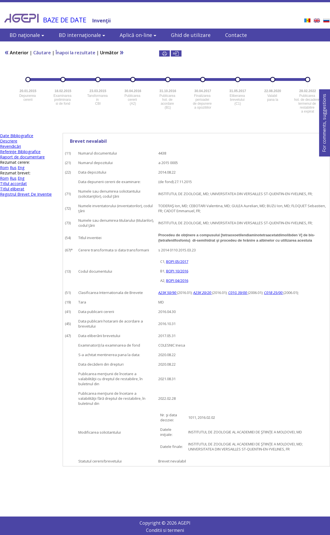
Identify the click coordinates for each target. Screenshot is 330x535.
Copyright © (153, 523)
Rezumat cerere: (15, 162)
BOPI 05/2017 (177, 261)
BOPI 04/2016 (177, 280)
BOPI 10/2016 (177, 271)
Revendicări (10, 146)
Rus (13, 167)
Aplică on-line (138, 35)
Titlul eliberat (12, 188)
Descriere (8, 141)
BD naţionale (27, 35)
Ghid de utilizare (191, 35)
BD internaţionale (82, 35)
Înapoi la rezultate (75, 53)
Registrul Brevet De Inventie (26, 194)
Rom (4, 167)
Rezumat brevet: (15, 173)
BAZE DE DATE (64, 19)
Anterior (16, 53)
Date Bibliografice (16, 135)
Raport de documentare (22, 157)
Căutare (42, 53)
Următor (112, 53)
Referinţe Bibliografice (20, 151)
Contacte (236, 35)
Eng (21, 167)
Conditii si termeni (165, 530)
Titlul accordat (13, 183)
